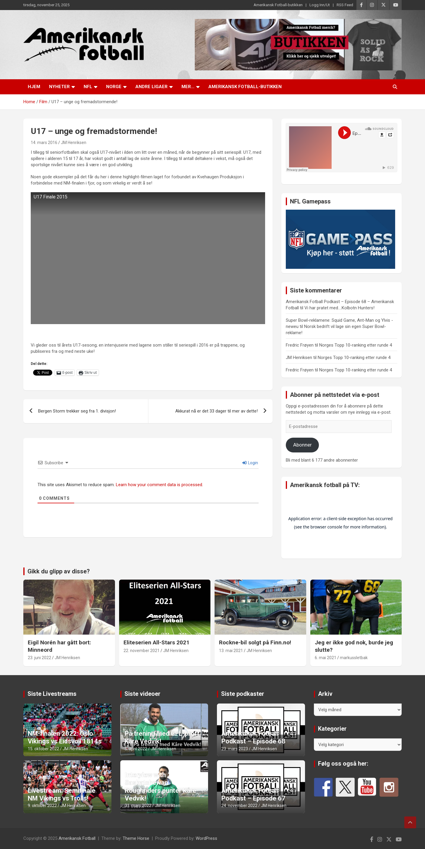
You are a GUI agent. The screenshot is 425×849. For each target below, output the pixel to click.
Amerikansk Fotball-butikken (278, 5)
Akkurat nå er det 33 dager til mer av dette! (216, 411)
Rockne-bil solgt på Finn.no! (255, 642)
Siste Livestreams (52, 693)
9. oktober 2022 (42, 805)
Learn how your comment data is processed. (159, 484)
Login (250, 462)
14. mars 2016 (44, 142)
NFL (88, 86)
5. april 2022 (136, 748)
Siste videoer (142, 693)
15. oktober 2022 (43, 748)
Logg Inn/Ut (319, 5)
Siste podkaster (242, 693)
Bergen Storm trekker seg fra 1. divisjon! (77, 411)
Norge (113, 86)
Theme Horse (136, 838)
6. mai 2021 (325, 657)
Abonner (302, 445)
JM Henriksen (73, 142)
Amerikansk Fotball (77, 838)
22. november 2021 (142, 650)
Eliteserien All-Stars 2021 (156, 642)
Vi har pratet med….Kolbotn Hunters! (339, 308)
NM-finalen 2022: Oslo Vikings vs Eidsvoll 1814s (65, 737)
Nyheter (59, 86)
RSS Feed (345, 5)
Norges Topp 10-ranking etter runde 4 (355, 345)
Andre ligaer (151, 86)
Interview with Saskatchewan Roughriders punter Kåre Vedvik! (161, 786)
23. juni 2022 (39, 657)
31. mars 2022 (138, 805)
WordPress (206, 838)
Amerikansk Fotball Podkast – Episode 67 (253, 794)
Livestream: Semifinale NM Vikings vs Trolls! (61, 794)
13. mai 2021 (231, 650)
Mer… (187, 86)
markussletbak (354, 657)
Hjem (34, 86)
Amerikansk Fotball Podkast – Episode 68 (253, 737)
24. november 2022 (239, 805)
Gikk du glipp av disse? (58, 571)
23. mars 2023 (234, 748)
